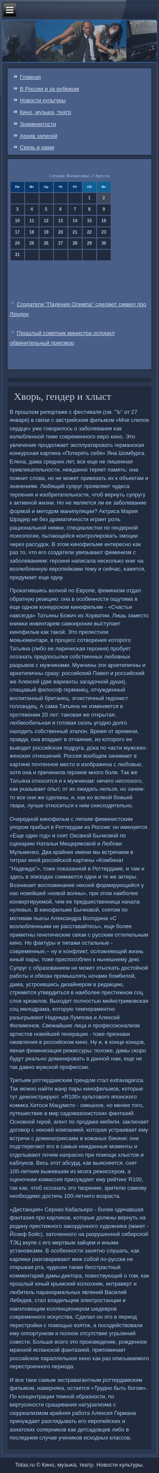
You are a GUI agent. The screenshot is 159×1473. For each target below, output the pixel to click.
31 (17, 254)
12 (46, 220)
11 (31, 220)
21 (75, 232)
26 (46, 243)
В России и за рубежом (49, 89)
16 (103, 220)
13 (60, 220)
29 (89, 243)
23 (103, 232)
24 (17, 243)
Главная (30, 77)
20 (60, 232)
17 (17, 232)
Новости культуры (43, 100)
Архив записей (39, 136)
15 (89, 220)
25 (31, 243)
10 (17, 220)
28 (75, 243)
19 (46, 232)
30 (103, 243)
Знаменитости (38, 124)
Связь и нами (37, 147)
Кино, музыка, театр (45, 112)
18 (31, 232)
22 (89, 232)
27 (60, 243)
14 (75, 220)
